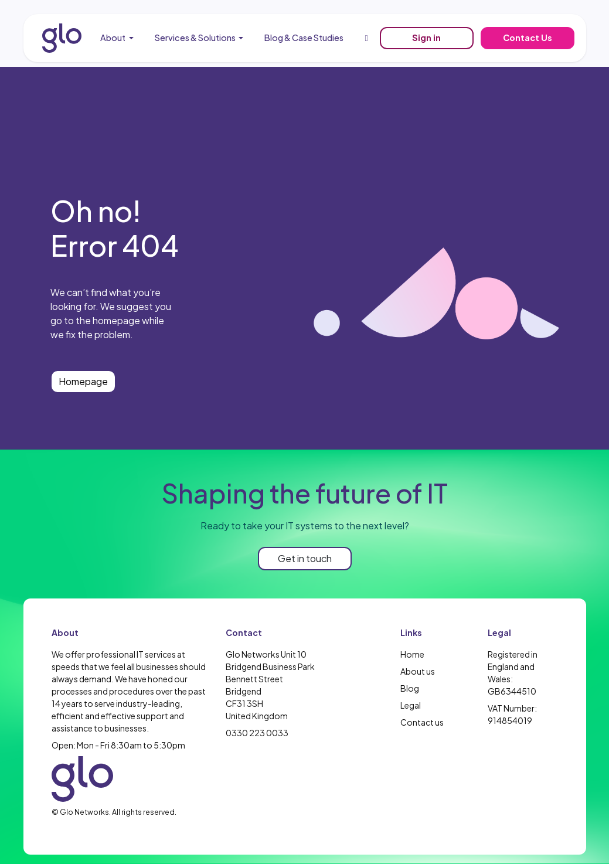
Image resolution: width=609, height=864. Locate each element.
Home (412, 654)
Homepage (83, 381)
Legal (410, 705)
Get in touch (305, 558)
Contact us (422, 722)
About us (417, 671)
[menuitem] (117, 38)
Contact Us (527, 37)
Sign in (426, 37)
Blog (409, 688)
